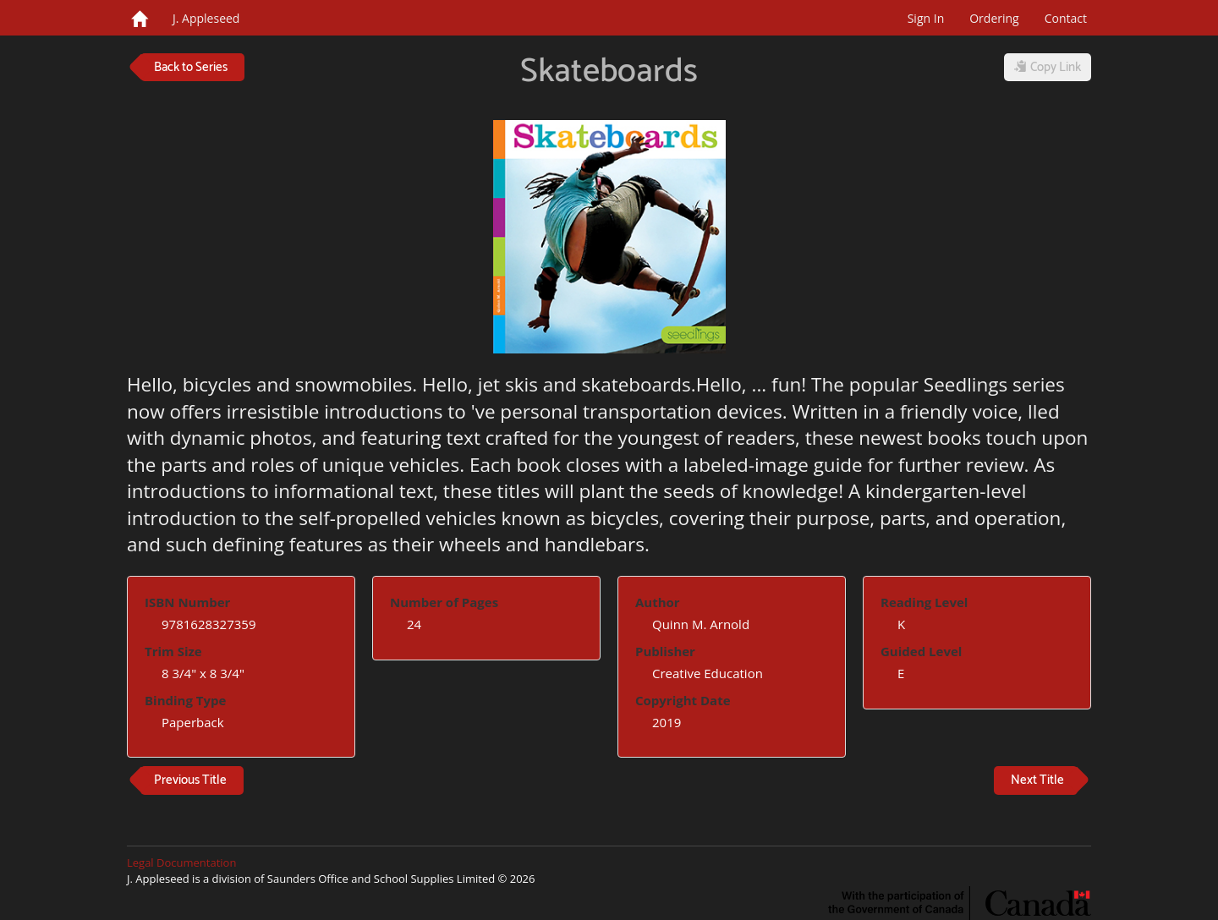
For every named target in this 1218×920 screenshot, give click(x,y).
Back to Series (191, 67)
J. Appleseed (206, 18)
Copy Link (1047, 67)
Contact (1066, 18)
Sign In (926, 18)
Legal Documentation (181, 862)
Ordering (993, 18)
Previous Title (190, 780)
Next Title (1037, 780)
